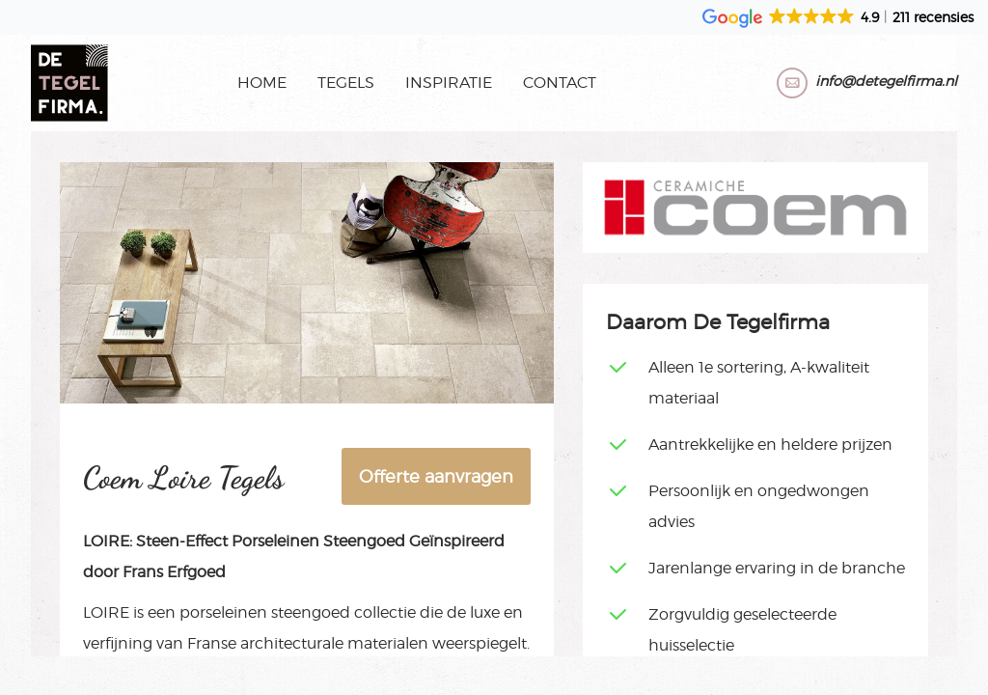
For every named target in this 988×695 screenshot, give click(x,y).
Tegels (345, 82)
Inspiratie (448, 82)
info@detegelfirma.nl (886, 80)
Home (262, 82)
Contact (559, 82)
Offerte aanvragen (436, 476)
